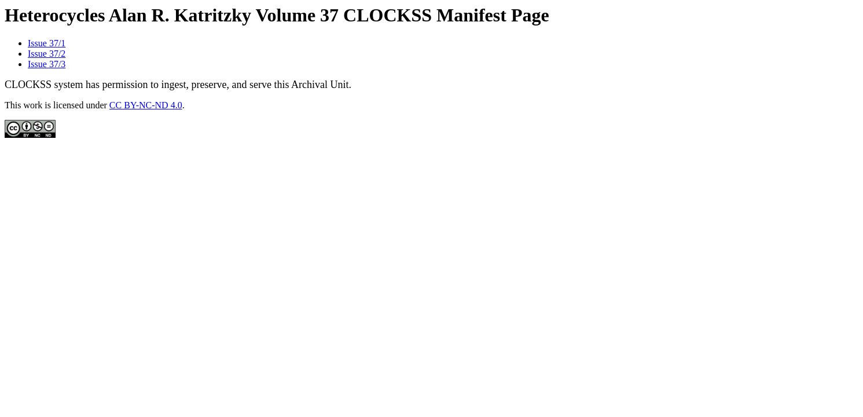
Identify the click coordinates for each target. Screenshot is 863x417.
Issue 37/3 (46, 64)
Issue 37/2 (46, 53)
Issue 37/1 (46, 43)
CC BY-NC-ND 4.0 (145, 105)
